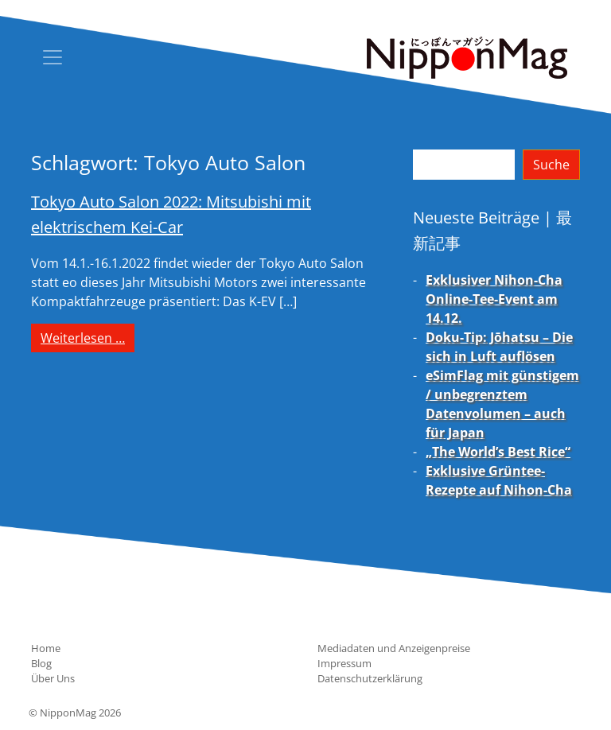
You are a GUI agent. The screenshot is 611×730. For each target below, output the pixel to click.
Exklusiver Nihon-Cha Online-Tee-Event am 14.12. (494, 299)
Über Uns (53, 678)
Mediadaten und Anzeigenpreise (393, 648)
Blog (41, 663)
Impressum (344, 663)
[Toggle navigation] (52, 57)
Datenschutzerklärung (369, 678)
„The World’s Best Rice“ (498, 451)
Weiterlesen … (87, 337)
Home (45, 648)
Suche (551, 164)
